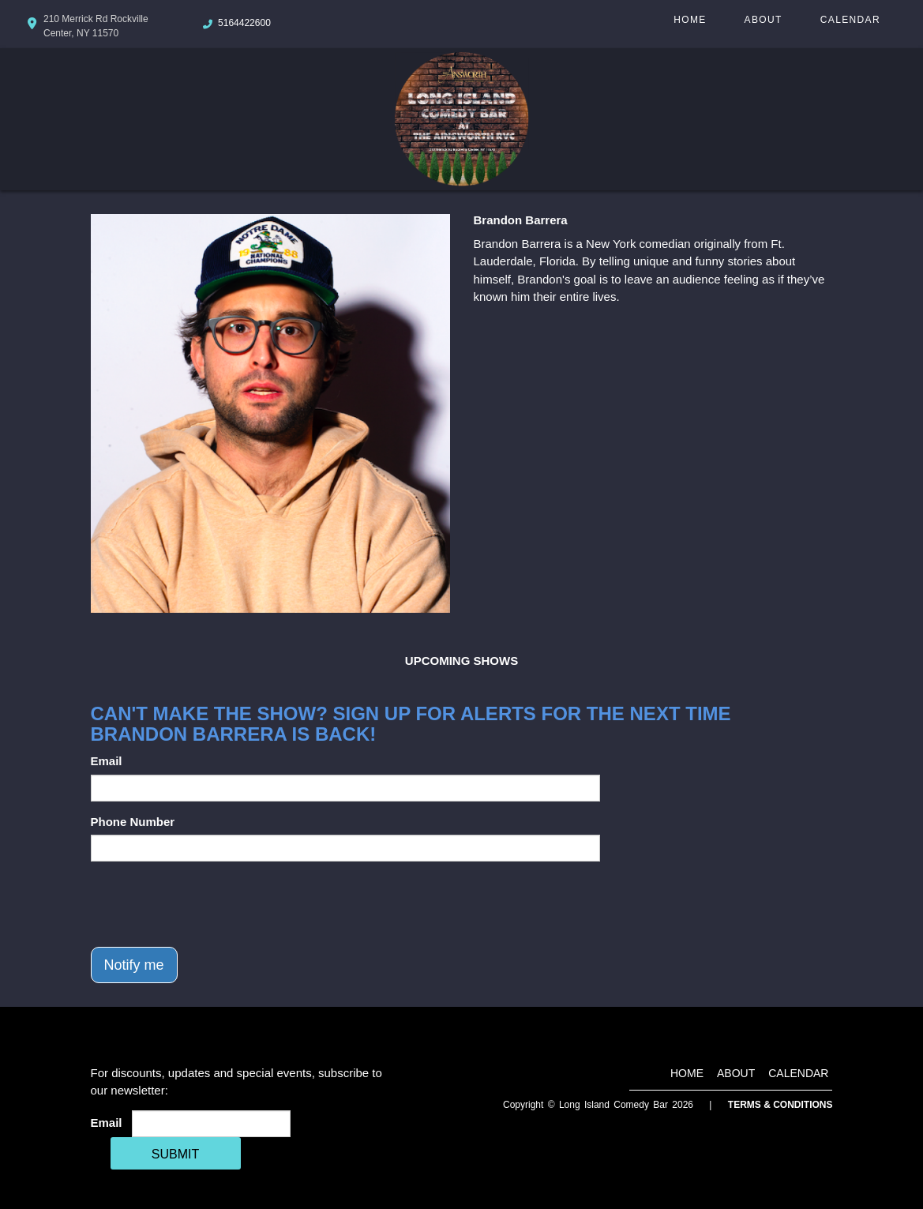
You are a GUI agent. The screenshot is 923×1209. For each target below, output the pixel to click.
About (763, 19)
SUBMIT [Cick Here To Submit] (175, 1154)
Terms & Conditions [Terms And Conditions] (780, 1104)
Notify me (134, 965)
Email (106, 761)
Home (689, 19)
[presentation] (211, 904)
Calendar (850, 19)
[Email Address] (211, 1123)
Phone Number (133, 821)
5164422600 (244, 22)
